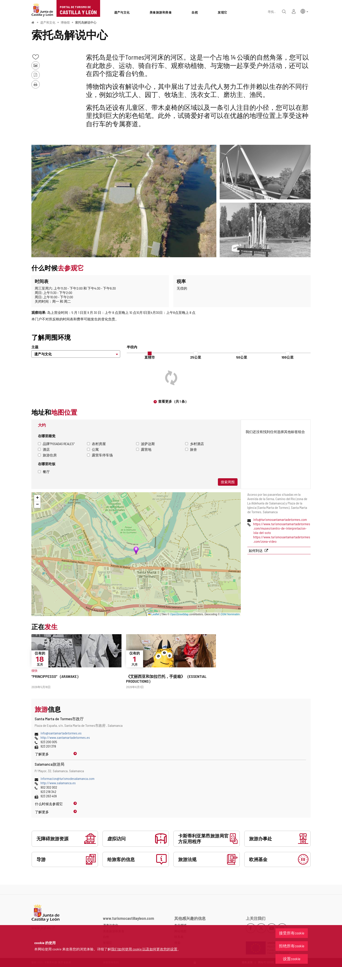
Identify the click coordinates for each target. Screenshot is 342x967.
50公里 (241, 357)
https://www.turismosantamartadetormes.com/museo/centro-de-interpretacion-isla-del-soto (281, 528)
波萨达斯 (145, 444)
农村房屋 (96, 444)
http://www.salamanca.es (58, 783)
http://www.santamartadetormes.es (65, 737)
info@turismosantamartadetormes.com (280, 519)
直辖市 (149, 357)
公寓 (93, 449)
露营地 (143, 449)
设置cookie (291, 958)
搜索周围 (228, 482)
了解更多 (42, 754)
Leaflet (153, 614)
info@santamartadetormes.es (61, 733)
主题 (34, 347)
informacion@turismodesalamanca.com (67, 778)
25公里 (195, 357)
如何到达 (256, 550)
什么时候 (49, 804)
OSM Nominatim (230, 614)
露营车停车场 (100, 455)
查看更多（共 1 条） (173, 401)
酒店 (44, 449)
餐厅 (44, 472)
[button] (304, 11)
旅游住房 (47, 455)
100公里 (288, 357)
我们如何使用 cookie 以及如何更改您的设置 (144, 949)
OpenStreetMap (179, 614)
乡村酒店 (194, 444)
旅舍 (191, 449)
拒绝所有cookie (291, 945)
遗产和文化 (47, 22)
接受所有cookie (291, 933)
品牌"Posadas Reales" (56, 444)
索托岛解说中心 (85, 22)
